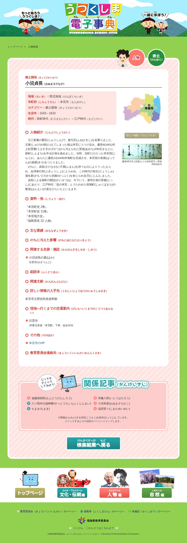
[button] (142, 151)
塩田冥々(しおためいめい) (114, 408)
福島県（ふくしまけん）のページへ (104, 511)
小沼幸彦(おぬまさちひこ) (114, 403)
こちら (105, 528)
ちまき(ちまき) (41, 408)
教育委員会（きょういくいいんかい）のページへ (48, 511)
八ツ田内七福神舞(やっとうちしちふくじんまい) (61, 403)
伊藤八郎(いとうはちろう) (114, 398)
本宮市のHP (37, 343)
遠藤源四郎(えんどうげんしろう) (52, 398)
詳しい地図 (141, 135)
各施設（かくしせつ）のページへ (151, 511)
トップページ (15, 46)
